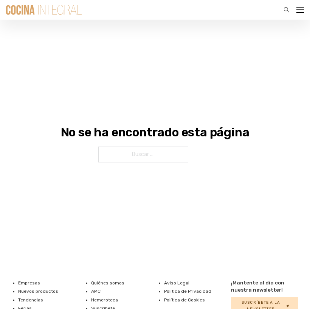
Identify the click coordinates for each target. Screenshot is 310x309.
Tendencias (30, 300)
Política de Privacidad (187, 291)
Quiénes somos (107, 283)
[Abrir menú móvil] (300, 10)
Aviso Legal (176, 283)
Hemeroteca (104, 300)
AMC (96, 291)
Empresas (29, 283)
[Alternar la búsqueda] (286, 10)
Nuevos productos (38, 291)
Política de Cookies (184, 300)
